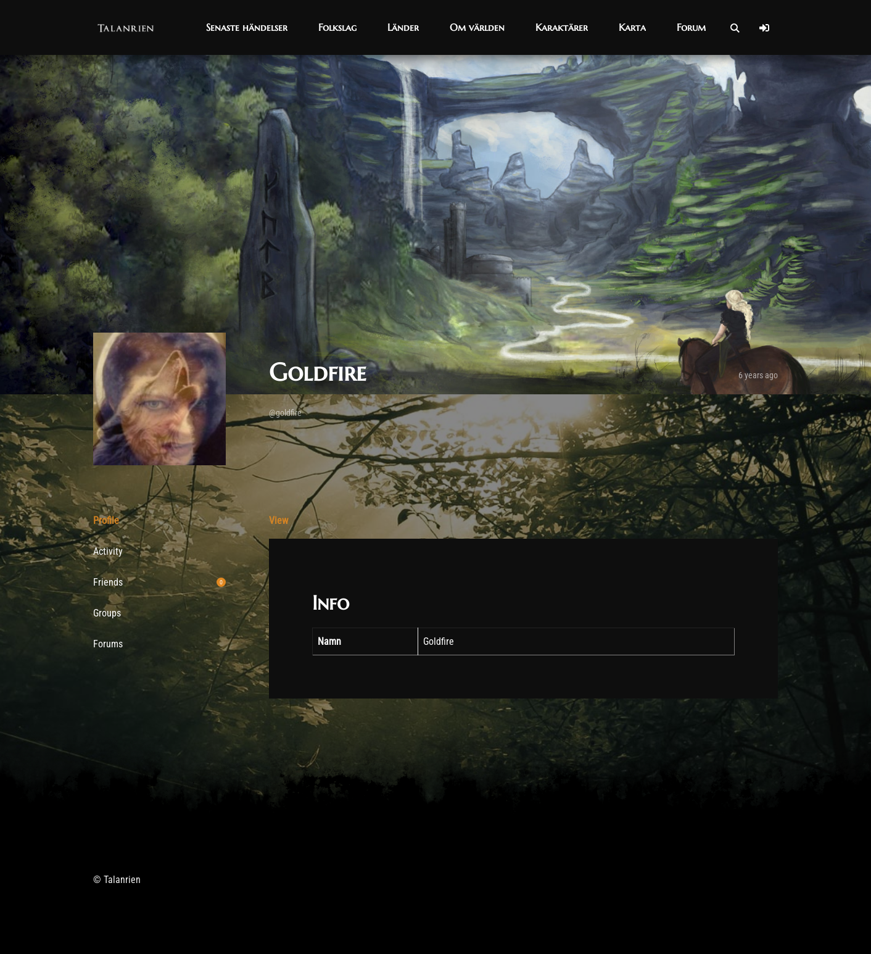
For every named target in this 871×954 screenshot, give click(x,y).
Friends (159, 582)
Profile (106, 520)
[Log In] (764, 28)
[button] (247, 27)
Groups (107, 616)
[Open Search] (734, 28)
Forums (108, 644)
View (278, 520)
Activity (108, 551)
